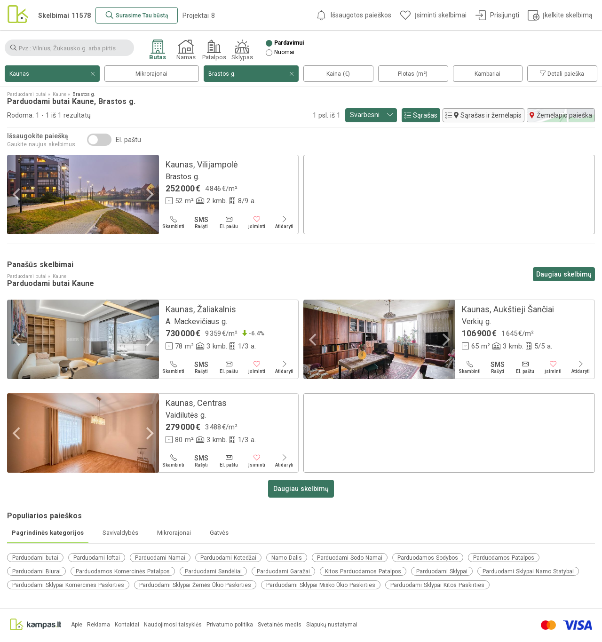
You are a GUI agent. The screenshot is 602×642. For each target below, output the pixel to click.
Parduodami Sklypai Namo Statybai (528, 571)
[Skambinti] (173, 222)
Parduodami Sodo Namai (349, 558)
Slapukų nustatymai (331, 625)
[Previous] (17, 194)
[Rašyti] (201, 222)
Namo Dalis (286, 558)
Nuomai (284, 52)
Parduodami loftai (96, 558)
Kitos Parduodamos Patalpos (363, 571)
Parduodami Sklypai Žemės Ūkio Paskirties (195, 585)
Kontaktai (127, 625)
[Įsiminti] (256, 222)
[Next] (148, 194)
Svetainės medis (279, 625)
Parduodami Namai (160, 558)
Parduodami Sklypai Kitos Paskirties (437, 585)
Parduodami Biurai (36, 571)
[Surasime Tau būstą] (136, 15)
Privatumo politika (229, 625)
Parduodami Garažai (283, 571)
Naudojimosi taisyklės (173, 625)
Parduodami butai (35, 558)
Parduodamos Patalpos (503, 558)
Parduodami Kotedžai (228, 558)
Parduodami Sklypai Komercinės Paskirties (68, 585)
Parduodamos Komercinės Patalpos (123, 571)
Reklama (98, 625)
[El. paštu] (229, 222)
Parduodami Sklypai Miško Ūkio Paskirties (320, 585)
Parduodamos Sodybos (427, 558)
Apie (76, 625)
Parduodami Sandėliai (213, 571)
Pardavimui (289, 43)
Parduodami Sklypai (441, 571)
